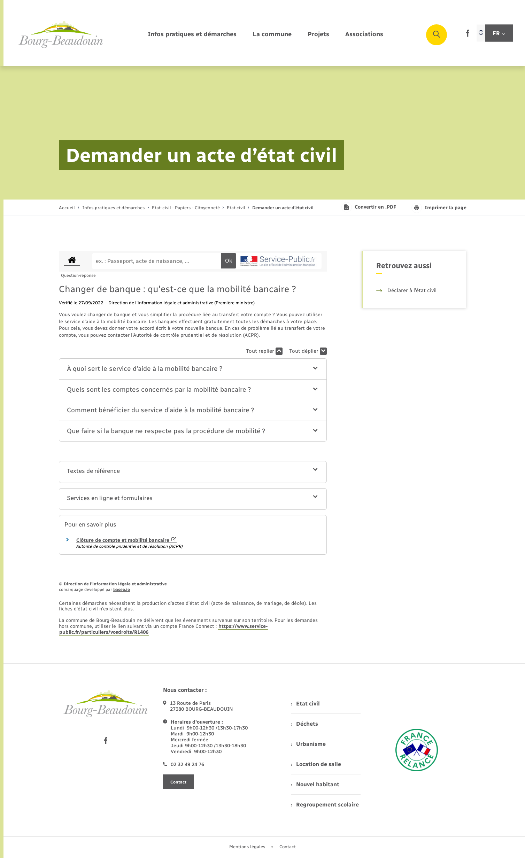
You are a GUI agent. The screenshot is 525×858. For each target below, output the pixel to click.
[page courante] (283, 207)
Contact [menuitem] (287, 846)
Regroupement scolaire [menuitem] (325, 804)
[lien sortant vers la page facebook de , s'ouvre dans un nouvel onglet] (467, 35)
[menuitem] (192, 34)
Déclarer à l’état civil (406, 290)
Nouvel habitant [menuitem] (315, 784)
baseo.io (121, 589)
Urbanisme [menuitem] (308, 744)
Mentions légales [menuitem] (247, 846)
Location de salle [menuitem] (316, 764)
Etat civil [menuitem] (305, 703)
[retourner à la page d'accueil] (61, 34)
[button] (193, 369)
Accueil (67, 207)
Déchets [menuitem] (304, 723)
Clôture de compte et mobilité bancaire (126, 540)
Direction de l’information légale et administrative (115, 584)
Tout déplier (308, 351)
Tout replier (264, 351)
